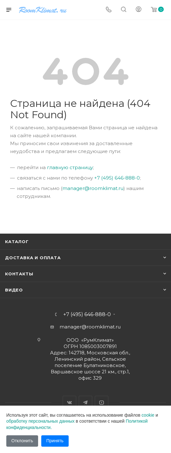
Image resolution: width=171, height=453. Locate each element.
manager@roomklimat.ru (92, 188)
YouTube (101, 402)
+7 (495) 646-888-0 (117, 178)
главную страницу (70, 167)
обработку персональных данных (40, 421)
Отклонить (22, 440)
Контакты (19, 273)
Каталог (17, 241)
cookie (148, 415)
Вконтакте (69, 402)
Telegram (85, 402)
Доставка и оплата (33, 257)
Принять (55, 440)
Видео (14, 289)
